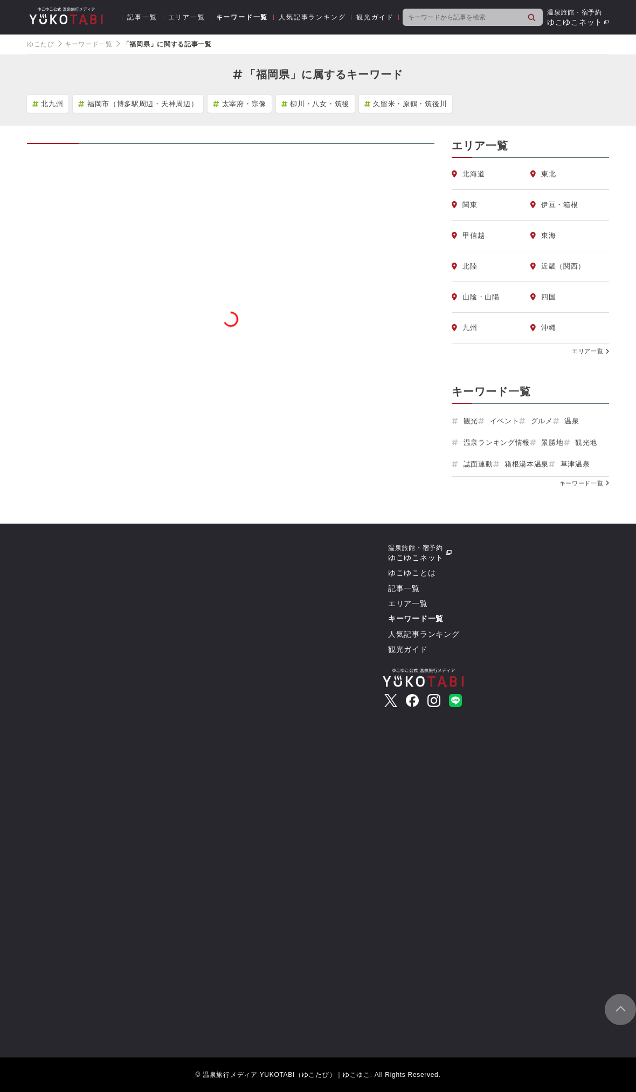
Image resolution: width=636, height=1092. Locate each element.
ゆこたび (40, 44)
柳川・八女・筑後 (315, 104)
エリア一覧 (186, 17)
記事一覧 (142, 17)
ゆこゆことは (411, 572)
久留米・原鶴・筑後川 (405, 104)
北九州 (47, 104)
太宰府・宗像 (239, 104)
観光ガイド (374, 17)
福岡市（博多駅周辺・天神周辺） (138, 104)
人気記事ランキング (312, 17)
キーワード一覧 (242, 17)
